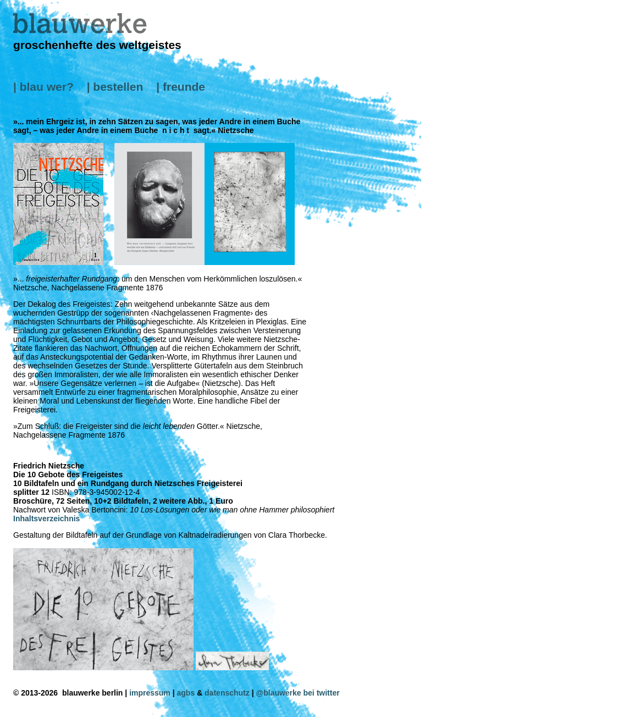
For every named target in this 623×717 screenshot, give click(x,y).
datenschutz (227, 692)
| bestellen (115, 86)
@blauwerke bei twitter (298, 692)
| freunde (180, 86)
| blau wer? (43, 86)
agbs (186, 692)
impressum (149, 692)
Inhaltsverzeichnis (46, 518)
